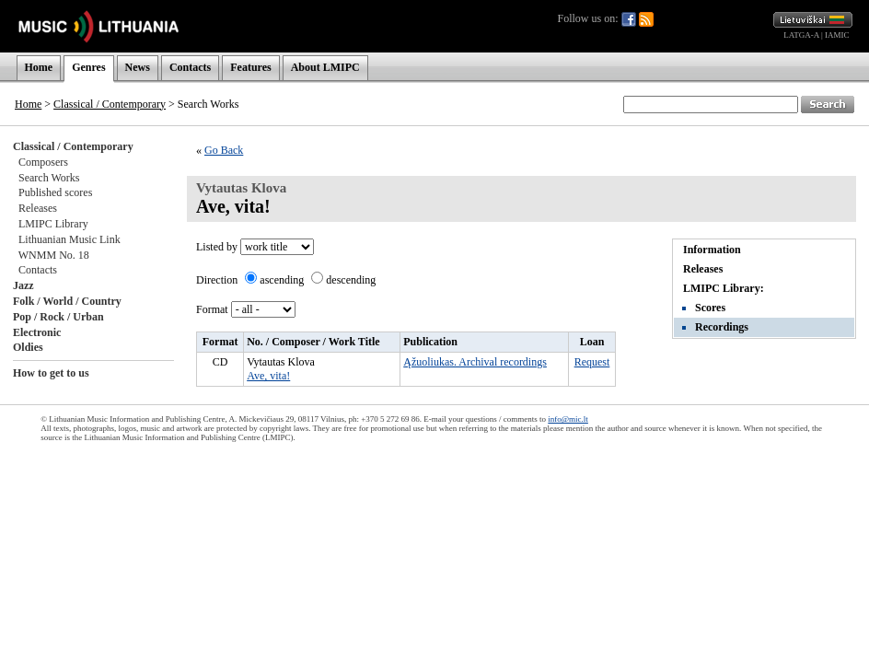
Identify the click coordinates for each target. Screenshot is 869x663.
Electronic (37, 332)
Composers (43, 162)
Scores (710, 307)
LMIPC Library (53, 223)
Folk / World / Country (67, 301)
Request (592, 361)
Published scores (55, 192)
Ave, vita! (268, 375)
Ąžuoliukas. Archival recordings (475, 361)
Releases (37, 208)
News (137, 67)
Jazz (23, 285)
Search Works (48, 177)
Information (712, 249)
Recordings (721, 326)
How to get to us (51, 372)
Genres (88, 67)
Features (250, 67)
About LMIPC (325, 67)
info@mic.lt (568, 419)
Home (39, 67)
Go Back (223, 150)
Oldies (28, 347)
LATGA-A (801, 35)
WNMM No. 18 (53, 255)
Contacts (190, 67)
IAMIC (837, 35)
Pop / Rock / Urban (58, 316)
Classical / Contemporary (109, 104)
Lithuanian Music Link (69, 239)
